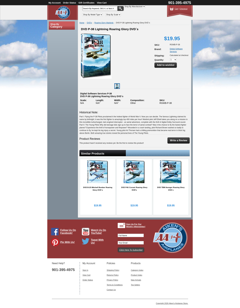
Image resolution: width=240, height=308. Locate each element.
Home (81, 23)
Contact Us (111, 290)
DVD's (89, 23)
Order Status (69, 3)
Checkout (184, 9)
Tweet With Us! (97, 241)
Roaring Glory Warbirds (104, 23)
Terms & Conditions (115, 285)
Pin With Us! (67, 242)
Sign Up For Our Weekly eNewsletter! (135, 225)
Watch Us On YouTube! (98, 231)
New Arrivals (136, 280)
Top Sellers (135, 285)
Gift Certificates (86, 3)
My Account (55, 3)
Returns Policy (112, 275)
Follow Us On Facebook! (68, 231)
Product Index (136, 275)
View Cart (102, 3)
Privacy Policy (112, 280)
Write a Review (178, 140)
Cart (176, 9)
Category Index (137, 270)
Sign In (85, 270)
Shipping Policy (113, 270)
